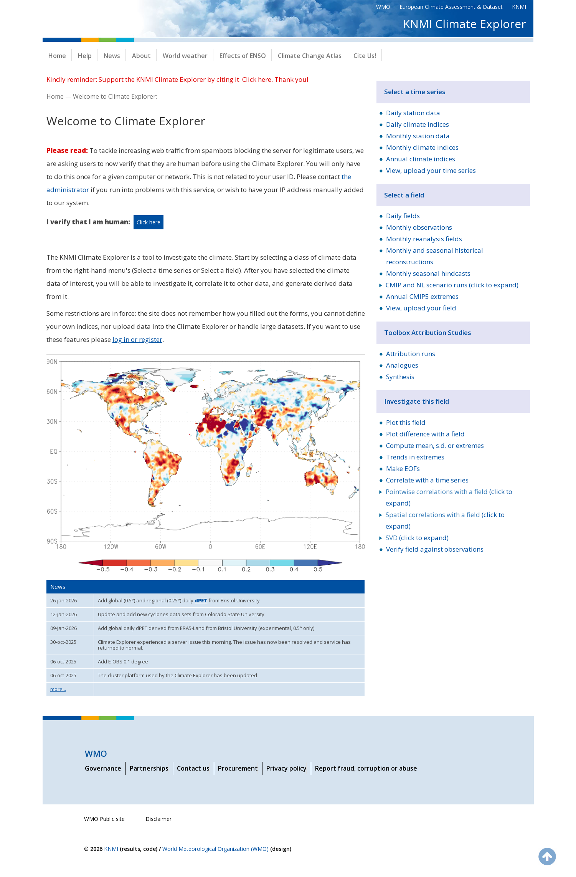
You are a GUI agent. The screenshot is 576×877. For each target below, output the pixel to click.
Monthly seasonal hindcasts (428, 273)
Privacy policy (286, 768)
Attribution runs (410, 353)
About (141, 55)
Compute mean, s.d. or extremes (435, 445)
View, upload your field (421, 307)
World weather (185, 55)
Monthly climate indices (422, 147)
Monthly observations (419, 227)
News (112, 55)
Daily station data (413, 112)
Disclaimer (158, 818)
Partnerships (149, 768)
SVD (392, 537)
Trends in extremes (415, 457)
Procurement (238, 768)
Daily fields (403, 215)
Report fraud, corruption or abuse (366, 768)
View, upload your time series (431, 170)
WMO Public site (104, 818)
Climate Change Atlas (310, 55)
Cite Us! (364, 55)
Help (85, 55)
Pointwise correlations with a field (437, 491)
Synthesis (400, 376)
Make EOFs (403, 468)
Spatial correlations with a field (433, 514)
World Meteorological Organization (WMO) (215, 848)
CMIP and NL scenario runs (426, 284)
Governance (103, 768)
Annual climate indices (420, 158)
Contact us (193, 768)
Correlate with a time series (427, 480)
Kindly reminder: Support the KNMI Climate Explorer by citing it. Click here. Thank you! (177, 79)
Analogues (402, 365)
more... (58, 689)
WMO (383, 6)
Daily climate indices (417, 124)
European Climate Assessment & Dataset (451, 6)
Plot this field (406, 422)
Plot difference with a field (425, 433)
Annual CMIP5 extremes (422, 296)
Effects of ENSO (243, 55)
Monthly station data (418, 135)
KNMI (519, 6)
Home (57, 55)
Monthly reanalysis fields (424, 238)
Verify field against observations (435, 549)
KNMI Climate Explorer (464, 23)
